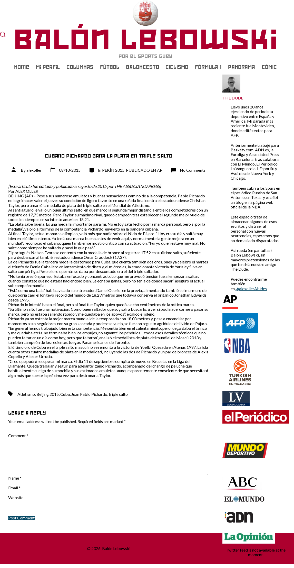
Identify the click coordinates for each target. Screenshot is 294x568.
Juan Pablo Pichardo (89, 394)
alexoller (34, 170)
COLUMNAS (79, 67)
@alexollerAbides (251, 288)
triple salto (118, 394)
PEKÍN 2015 (113, 170)
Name (15, 478)
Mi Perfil (48, 67)
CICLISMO (176, 67)
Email (14, 487)
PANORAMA (241, 67)
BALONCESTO (142, 67)
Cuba (65, 394)
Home (21, 67)
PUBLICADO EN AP (144, 170)
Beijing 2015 (47, 394)
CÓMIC (269, 67)
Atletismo (26, 394)
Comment (18, 435)
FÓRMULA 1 (208, 67)
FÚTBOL (109, 67)
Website (15, 497)
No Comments (192, 170)
